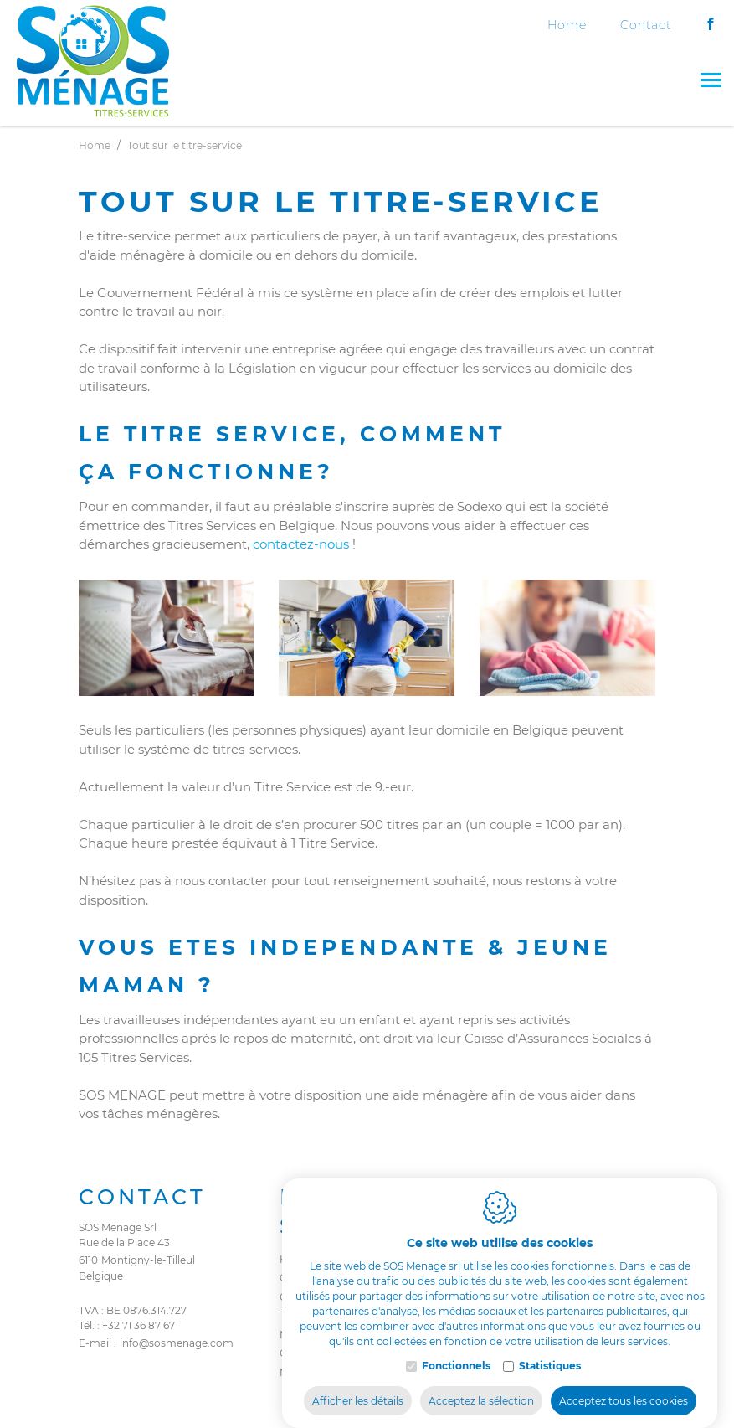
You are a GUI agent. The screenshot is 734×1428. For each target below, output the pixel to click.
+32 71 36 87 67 (138, 1325)
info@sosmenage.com (177, 1343)
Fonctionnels (456, 1390)
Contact (142, 1196)
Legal (523, 1196)
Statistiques (550, 1390)
